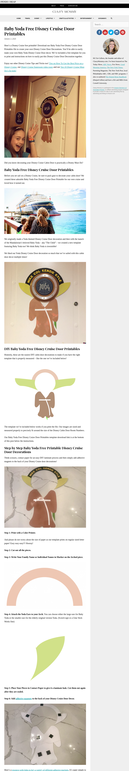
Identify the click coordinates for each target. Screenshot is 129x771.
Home (19, 18)
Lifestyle (51, 18)
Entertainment (88, 18)
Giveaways (102, 18)
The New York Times (115, 67)
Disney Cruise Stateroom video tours (37, 67)
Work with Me (73, 6)
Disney (39, 18)
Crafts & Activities (68, 18)
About (53, 6)
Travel (27, 18)
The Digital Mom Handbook (116, 77)
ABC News (107, 64)
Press (62, 6)
